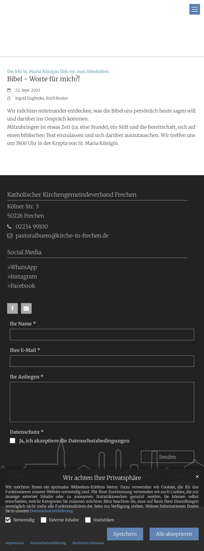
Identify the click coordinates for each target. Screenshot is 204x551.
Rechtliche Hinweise (88, 543)
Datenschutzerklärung (51, 511)
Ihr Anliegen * (27, 346)
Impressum (14, 543)
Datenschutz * (27, 401)
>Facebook (21, 254)
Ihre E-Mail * (25, 319)
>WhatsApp (22, 236)
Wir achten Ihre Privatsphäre (102, 477)
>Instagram (22, 245)
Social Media (24, 221)
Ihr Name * (23, 293)
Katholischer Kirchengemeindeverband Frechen (72, 163)
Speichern (125, 534)
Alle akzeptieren (174, 534)
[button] (12, 277)
